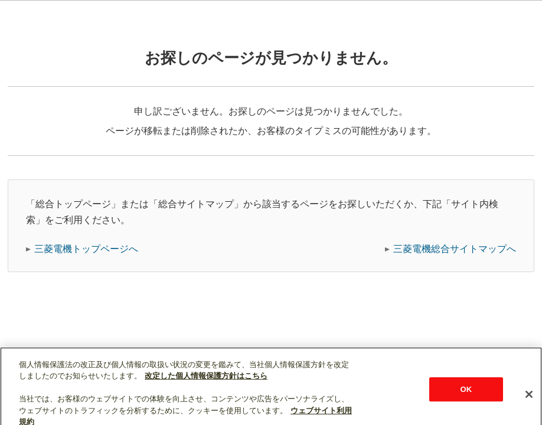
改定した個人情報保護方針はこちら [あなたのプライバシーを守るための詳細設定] (206, 391)
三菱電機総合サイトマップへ (454, 249)
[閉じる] (529, 410)
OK (466, 405)
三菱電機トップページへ (86, 249)
